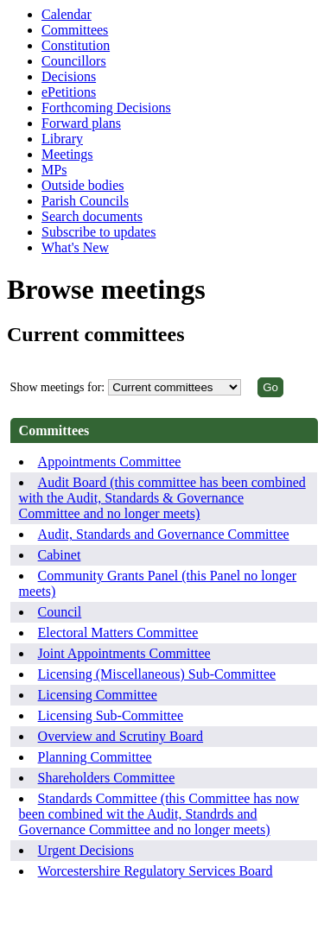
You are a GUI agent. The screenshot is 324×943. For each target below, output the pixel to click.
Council (60, 611)
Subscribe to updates (98, 232)
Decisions (68, 76)
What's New (75, 247)
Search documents (92, 216)
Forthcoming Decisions (106, 107)
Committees (74, 29)
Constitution (75, 45)
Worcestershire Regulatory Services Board (155, 871)
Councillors (73, 61)
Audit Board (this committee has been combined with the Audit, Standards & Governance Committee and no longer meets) (162, 498)
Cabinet (59, 554)
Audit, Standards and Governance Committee (163, 534)
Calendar (66, 14)
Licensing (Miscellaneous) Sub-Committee (157, 674)
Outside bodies (82, 185)
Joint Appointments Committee (124, 653)
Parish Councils (85, 200)
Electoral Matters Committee (118, 632)
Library (62, 138)
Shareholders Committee (106, 777)
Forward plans (81, 123)
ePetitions (68, 92)
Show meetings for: (57, 387)
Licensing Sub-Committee (110, 715)
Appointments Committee (109, 461)
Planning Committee (95, 757)
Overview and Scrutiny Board (121, 736)
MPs (54, 169)
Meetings (67, 154)
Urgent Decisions (86, 850)
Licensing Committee (97, 694)
